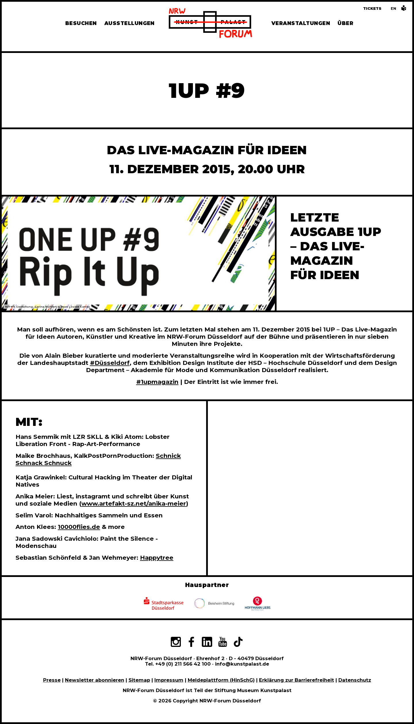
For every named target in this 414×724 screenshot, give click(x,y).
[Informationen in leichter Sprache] (404, 9)
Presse (52, 680)
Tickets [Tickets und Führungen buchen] (372, 8)
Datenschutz (354, 680)
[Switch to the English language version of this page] (393, 8)
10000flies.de (79, 526)
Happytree (156, 557)
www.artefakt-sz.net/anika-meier (133, 503)
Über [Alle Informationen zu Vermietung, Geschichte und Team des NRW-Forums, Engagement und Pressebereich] (345, 23)
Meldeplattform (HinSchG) (221, 680)
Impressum (168, 680)
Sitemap (139, 680)
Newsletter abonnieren (94, 680)
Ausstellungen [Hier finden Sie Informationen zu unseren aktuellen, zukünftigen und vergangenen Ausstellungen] (129, 23)
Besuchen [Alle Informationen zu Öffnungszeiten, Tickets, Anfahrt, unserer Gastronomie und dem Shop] (81, 23)
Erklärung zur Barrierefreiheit (296, 680)
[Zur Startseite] (210, 24)
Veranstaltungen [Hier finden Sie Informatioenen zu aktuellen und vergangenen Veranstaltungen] (300, 23)
